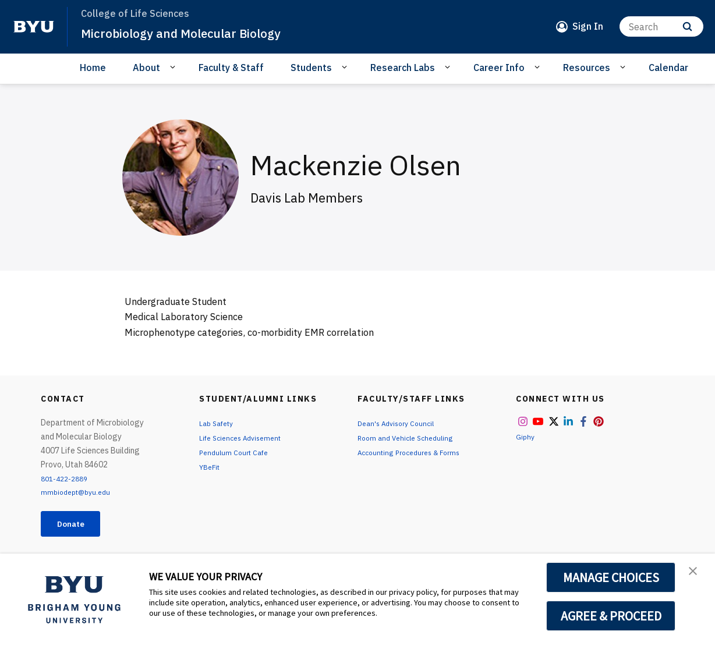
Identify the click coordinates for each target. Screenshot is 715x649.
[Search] (661, 26)
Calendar (668, 67)
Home (93, 67)
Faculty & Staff (231, 67)
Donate (76, 525)
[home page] (33, 27)
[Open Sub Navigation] (174, 67)
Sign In (587, 26)
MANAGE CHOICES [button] (611, 577)
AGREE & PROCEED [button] (611, 616)
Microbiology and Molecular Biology (197, 32)
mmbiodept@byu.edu (79, 492)
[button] (695, 574)
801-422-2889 (67, 478)
